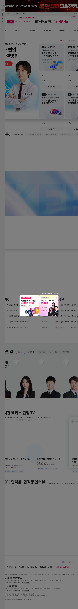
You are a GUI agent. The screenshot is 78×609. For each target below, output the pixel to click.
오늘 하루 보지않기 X (46, 294)
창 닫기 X (56, 294)
